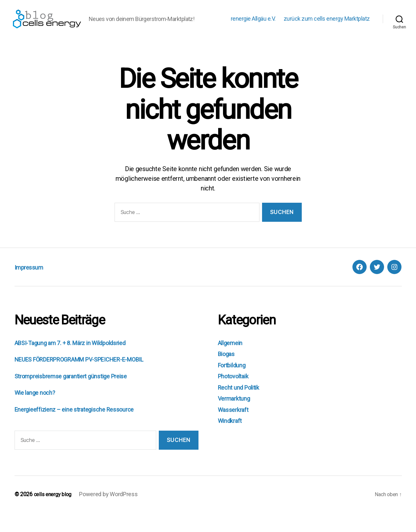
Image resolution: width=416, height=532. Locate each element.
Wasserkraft (235, 429)
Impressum (34, 286)
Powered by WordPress (113, 513)
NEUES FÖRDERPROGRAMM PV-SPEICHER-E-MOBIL (93, 379)
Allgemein (233, 362)
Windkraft (232, 440)
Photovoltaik (236, 396)
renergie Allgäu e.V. (253, 28)
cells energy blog (55, 513)
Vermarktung (236, 418)
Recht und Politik (242, 407)
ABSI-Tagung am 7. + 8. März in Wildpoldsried (81, 362)
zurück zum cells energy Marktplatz (327, 28)
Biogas (228, 373)
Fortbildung (234, 385)
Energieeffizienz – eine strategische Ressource (83, 429)
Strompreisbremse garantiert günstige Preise (80, 396)
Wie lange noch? (38, 412)
